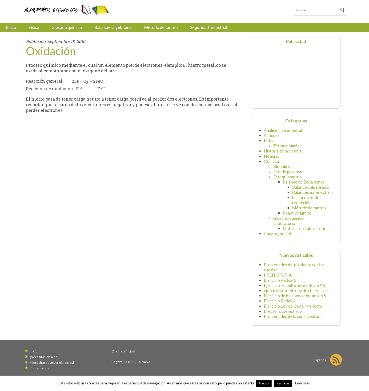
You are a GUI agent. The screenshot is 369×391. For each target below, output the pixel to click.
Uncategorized (277, 233)
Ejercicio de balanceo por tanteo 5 (295, 295)
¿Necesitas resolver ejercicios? (51, 362)
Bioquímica (283, 166)
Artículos (272, 135)
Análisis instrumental (283, 130)
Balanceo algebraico (113, 27)
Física (33, 27)
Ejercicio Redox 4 (279, 300)
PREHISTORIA (278, 275)
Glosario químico (67, 27)
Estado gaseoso (287, 171)
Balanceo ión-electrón (312, 192)
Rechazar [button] (283, 383)
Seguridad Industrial (208, 27)
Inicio (11, 27)
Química (271, 161)
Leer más (302, 383)
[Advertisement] (283, 75)
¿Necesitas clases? (43, 357)
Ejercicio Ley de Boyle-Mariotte (293, 306)
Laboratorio (284, 223)
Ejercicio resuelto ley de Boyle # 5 (294, 285)
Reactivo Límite (297, 212)
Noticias (271, 156)
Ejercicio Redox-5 (280, 280)
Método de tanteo (161, 27)
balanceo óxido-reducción (306, 200)
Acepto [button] (264, 383)
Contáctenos (39, 368)
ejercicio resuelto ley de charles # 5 (296, 290)
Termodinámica (287, 145)
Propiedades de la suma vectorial (294, 316)
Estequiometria (287, 176)
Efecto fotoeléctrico (283, 311)
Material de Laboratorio (304, 228)
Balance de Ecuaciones (304, 181)
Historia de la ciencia (282, 150)
